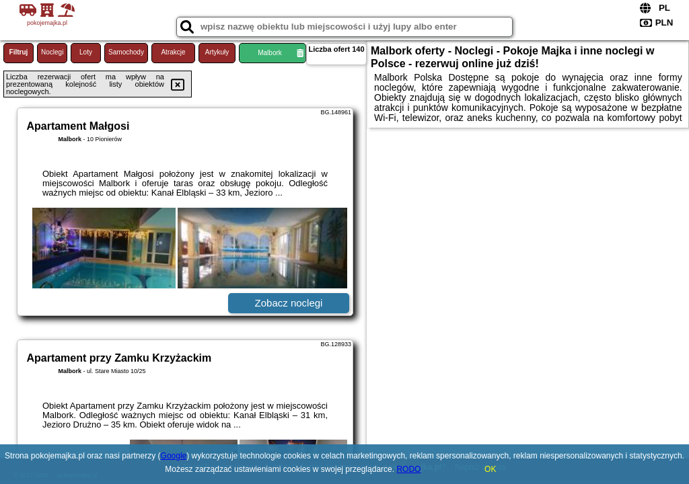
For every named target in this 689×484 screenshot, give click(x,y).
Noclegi (52, 52)
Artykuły (217, 52)
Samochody (126, 52)
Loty (85, 52)
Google (174, 455)
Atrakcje (173, 52)
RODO (408, 469)
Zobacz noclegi (289, 303)
